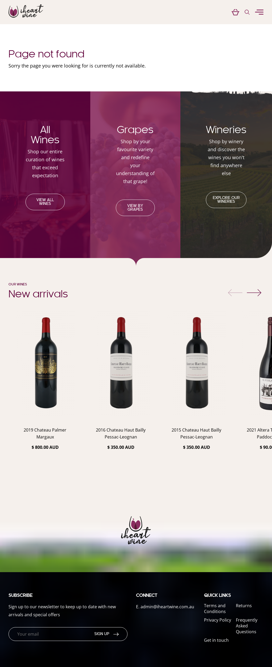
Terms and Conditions (215, 608)
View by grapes (135, 208)
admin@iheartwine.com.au (167, 607)
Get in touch (216, 640)
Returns (244, 606)
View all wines (45, 202)
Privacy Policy (217, 620)
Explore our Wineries (226, 200)
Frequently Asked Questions (246, 626)
